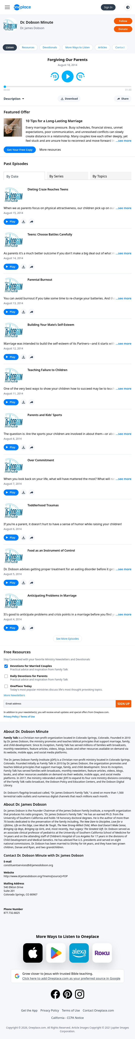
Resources (28, 47)
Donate (123, 29)
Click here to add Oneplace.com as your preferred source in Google (71, 978)
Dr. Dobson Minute (36, 22)
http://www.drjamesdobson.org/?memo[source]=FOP (36, 876)
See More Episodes (67, 638)
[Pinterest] (67, 994)
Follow (123, 21)
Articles (102, 47)
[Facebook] (55, 994)
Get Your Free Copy (19, 149)
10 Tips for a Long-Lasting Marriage (54, 121)
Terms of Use (71, 1010)
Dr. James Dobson (32, 28)
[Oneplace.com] (22, 7)
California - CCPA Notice (67, 1018)
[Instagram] (79, 994)
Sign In (108, 7)
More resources (50, 150)
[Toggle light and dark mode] (127, 7)
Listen (10, 47)
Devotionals (50, 47)
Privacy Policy (49, 1010)
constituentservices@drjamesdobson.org (28, 865)
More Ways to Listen (77, 47)
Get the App (29, 1010)
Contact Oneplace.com (98, 1010)
